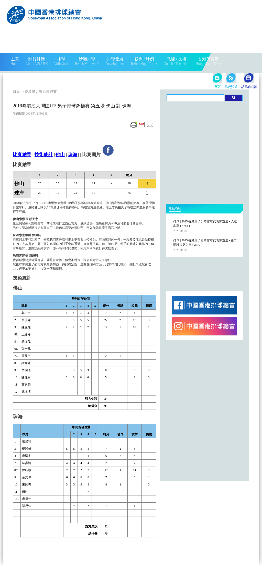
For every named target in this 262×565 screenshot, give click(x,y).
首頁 (16, 92)
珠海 (72, 154)
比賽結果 (22, 154)
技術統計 (44, 154)
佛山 (60, 154)
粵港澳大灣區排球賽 (41, 92)
